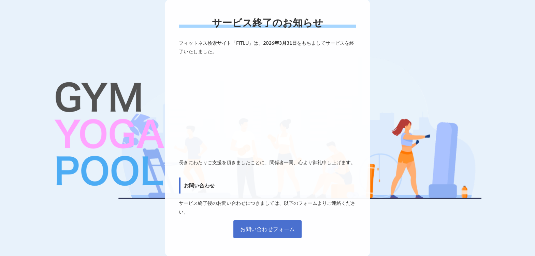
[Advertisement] (267, 107)
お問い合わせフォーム (267, 229)
